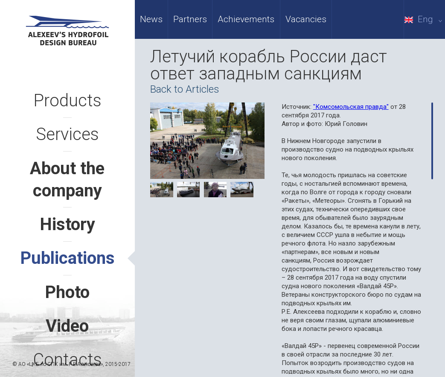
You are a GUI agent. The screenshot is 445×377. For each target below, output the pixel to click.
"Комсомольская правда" (351, 107)
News (151, 19)
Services (67, 134)
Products (67, 101)
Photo (67, 292)
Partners (190, 19)
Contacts (67, 360)
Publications (67, 258)
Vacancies (305, 19)
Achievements (246, 19)
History (67, 224)
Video (67, 326)
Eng (424, 19)
